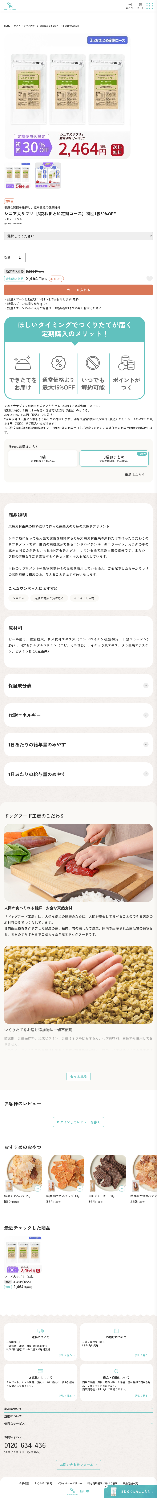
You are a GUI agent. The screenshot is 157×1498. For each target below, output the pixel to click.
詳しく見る (65, 1355)
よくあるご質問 (43, 1483)
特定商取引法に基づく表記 (102, 1483)
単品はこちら (135, 474)
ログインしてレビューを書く (78, 1121)
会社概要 (24, 1483)
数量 (7, 257)
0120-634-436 (25, 1445)
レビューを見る (13, 218)
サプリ (17, 25)
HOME (7, 25)
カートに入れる (78, 289)
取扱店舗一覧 (130, 1483)
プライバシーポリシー (69, 1483)
